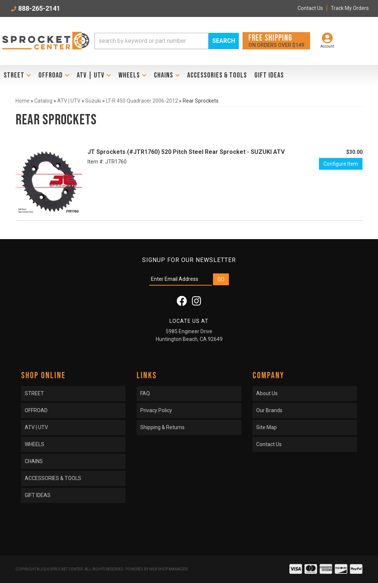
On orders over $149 (276, 40)
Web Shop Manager (168, 569)
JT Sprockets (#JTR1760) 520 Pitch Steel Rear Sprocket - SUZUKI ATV (186, 151)
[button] (166, 41)
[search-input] (151, 41)
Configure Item (340, 164)
